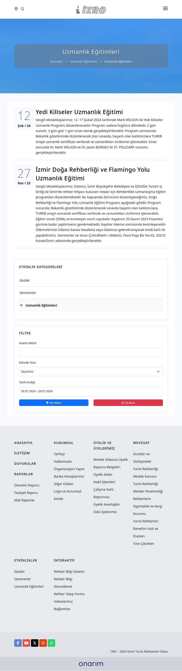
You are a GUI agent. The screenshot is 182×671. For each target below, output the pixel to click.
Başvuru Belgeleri (107, 467)
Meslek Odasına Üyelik (111, 460)
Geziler (25, 280)
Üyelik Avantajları (107, 504)
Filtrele (53, 403)
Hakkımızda (63, 461)
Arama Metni (28, 343)
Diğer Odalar (63, 484)
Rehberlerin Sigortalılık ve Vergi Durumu (147, 506)
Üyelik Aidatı (103, 474)
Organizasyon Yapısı (69, 469)
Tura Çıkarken (143, 544)
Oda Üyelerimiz (105, 512)
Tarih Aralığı (27, 382)
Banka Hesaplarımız (69, 476)
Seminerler (28, 292)
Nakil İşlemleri (104, 482)
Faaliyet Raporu (26, 493)
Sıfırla (128, 403)
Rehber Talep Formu (69, 594)
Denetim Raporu (26, 485)
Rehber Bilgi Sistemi (69, 572)
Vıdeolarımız (63, 601)
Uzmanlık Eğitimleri (41, 305)
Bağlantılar (62, 609)
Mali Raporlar (24, 500)
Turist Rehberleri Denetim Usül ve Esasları (145, 528)
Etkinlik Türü (27, 363)
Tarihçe (59, 454)
